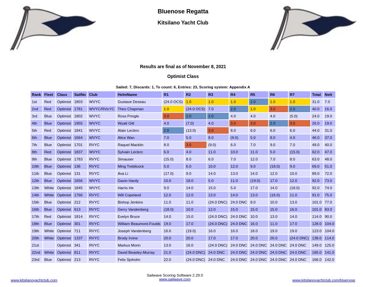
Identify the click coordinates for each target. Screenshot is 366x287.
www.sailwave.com (175, 279)
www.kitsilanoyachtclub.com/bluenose (323, 280)
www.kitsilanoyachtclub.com (34, 280)
